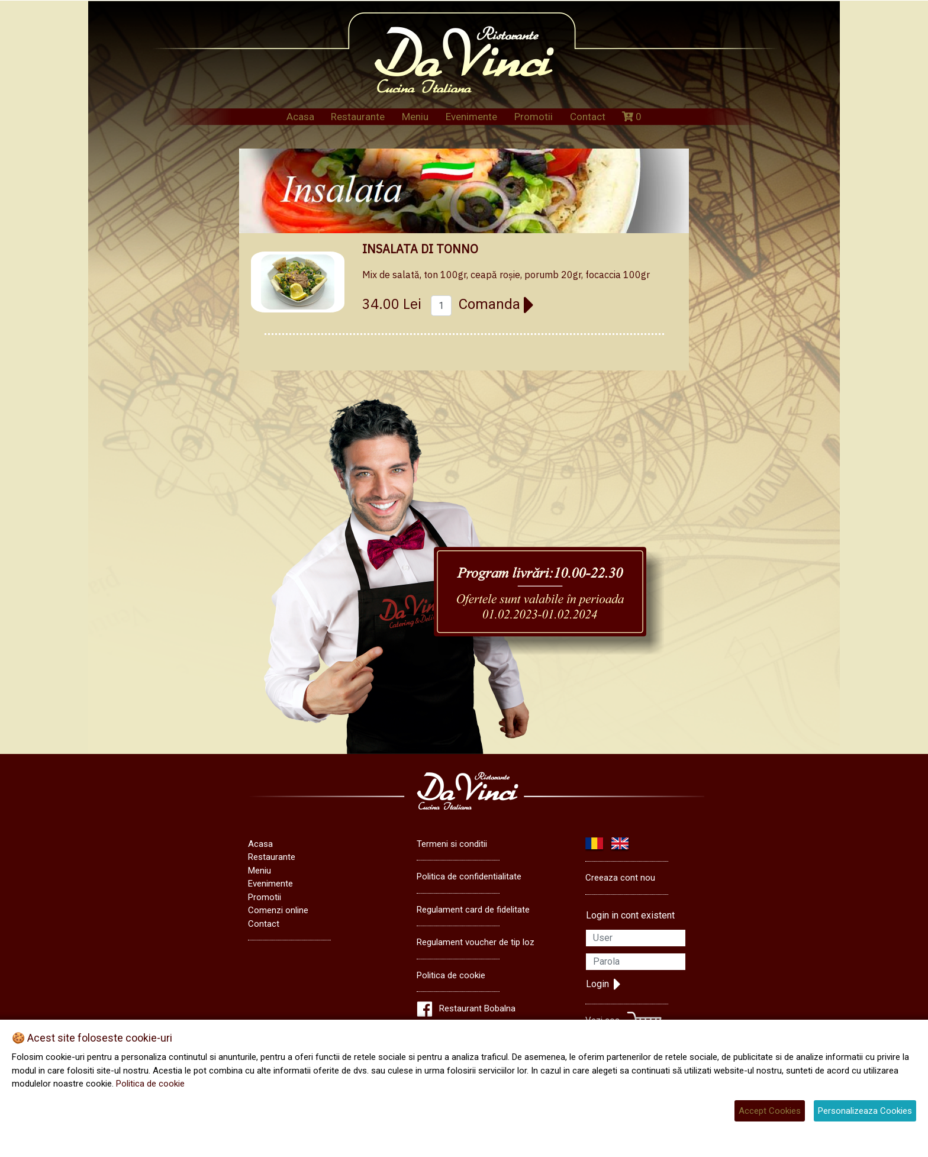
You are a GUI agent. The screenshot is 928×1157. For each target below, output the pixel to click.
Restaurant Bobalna (477, 1008)
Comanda (496, 304)
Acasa (300, 117)
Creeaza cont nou (620, 877)
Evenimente (471, 117)
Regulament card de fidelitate (473, 909)
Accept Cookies (770, 1111)
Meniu (415, 117)
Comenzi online (278, 910)
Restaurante (358, 117)
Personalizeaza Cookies (865, 1111)
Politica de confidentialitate (469, 876)
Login (603, 984)
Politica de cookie (451, 975)
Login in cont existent (630, 915)
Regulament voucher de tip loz (475, 942)
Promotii (533, 117)
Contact (587, 117)
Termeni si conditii (452, 844)
